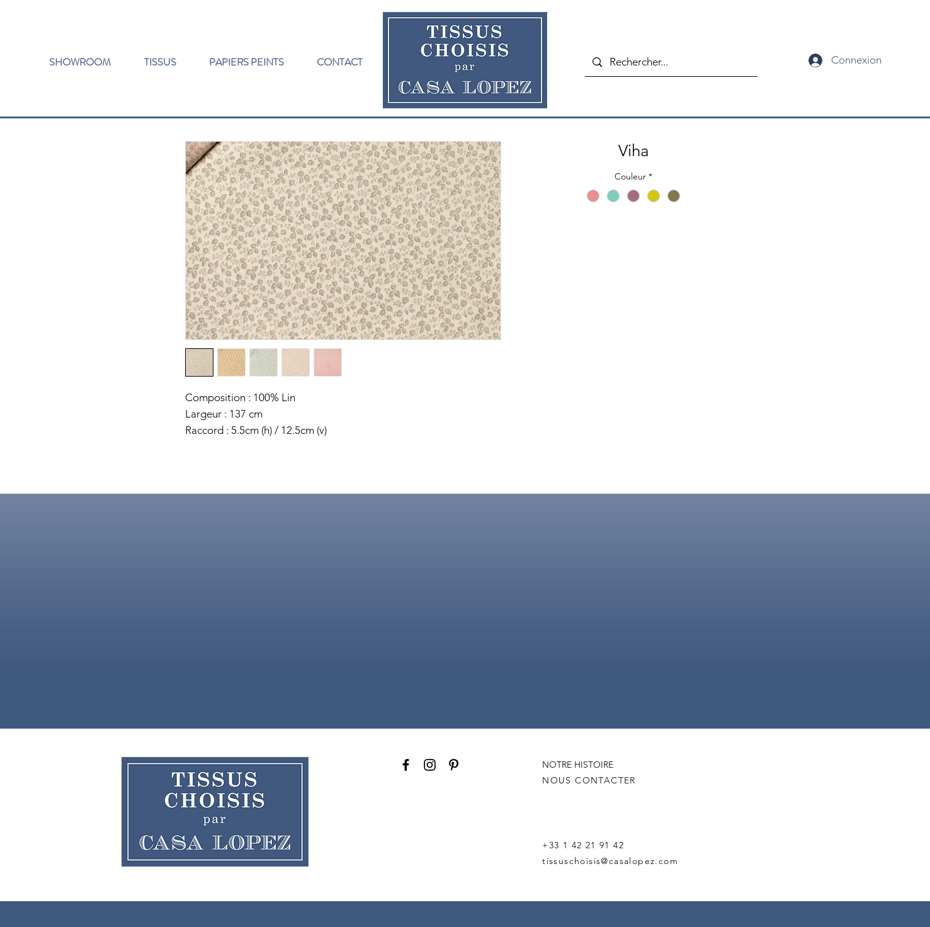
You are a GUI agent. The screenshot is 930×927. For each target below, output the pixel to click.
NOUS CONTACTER (589, 780)
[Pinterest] (454, 765)
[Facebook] (406, 765)
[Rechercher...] (670, 62)
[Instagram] (430, 765)
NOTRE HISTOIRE (577, 764)
